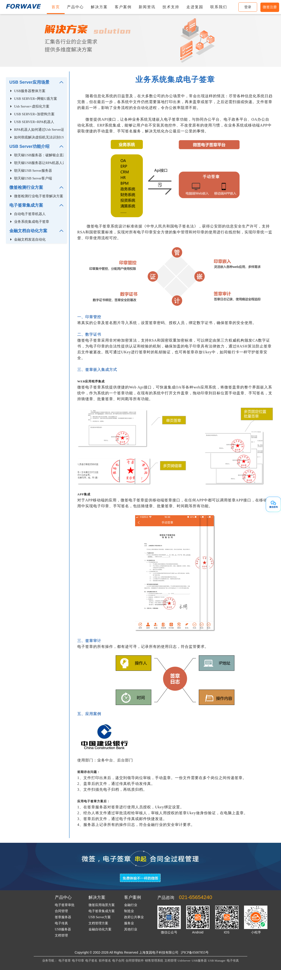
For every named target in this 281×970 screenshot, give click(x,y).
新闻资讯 (147, 7)
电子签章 (65, 960)
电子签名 (91, 960)
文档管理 (170, 960)
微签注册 (270, 7)
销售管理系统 (154, 960)
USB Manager (217, 960)
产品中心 (75, 7)
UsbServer (184, 960)
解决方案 (99, 7)
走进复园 (194, 7)
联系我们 (218, 7)
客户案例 (123, 7)
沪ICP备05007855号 (195, 952)
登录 (247, 7)
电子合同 (118, 960)
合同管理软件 (135, 960)
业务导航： (49, 960)
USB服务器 (199, 960)
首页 (56, 7)
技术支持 (171, 7)
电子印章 (78, 960)
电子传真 (233, 960)
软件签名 (105, 960)
